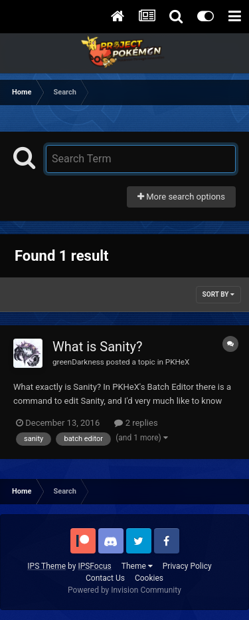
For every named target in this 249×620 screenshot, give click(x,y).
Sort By (218, 294)
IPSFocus (94, 566)
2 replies (135, 423)
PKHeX (177, 362)
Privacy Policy (187, 566)
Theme (137, 566)
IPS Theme (46, 566)
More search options (181, 197)
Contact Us (105, 578)
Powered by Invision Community (124, 590)
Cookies (149, 578)
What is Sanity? (97, 347)
